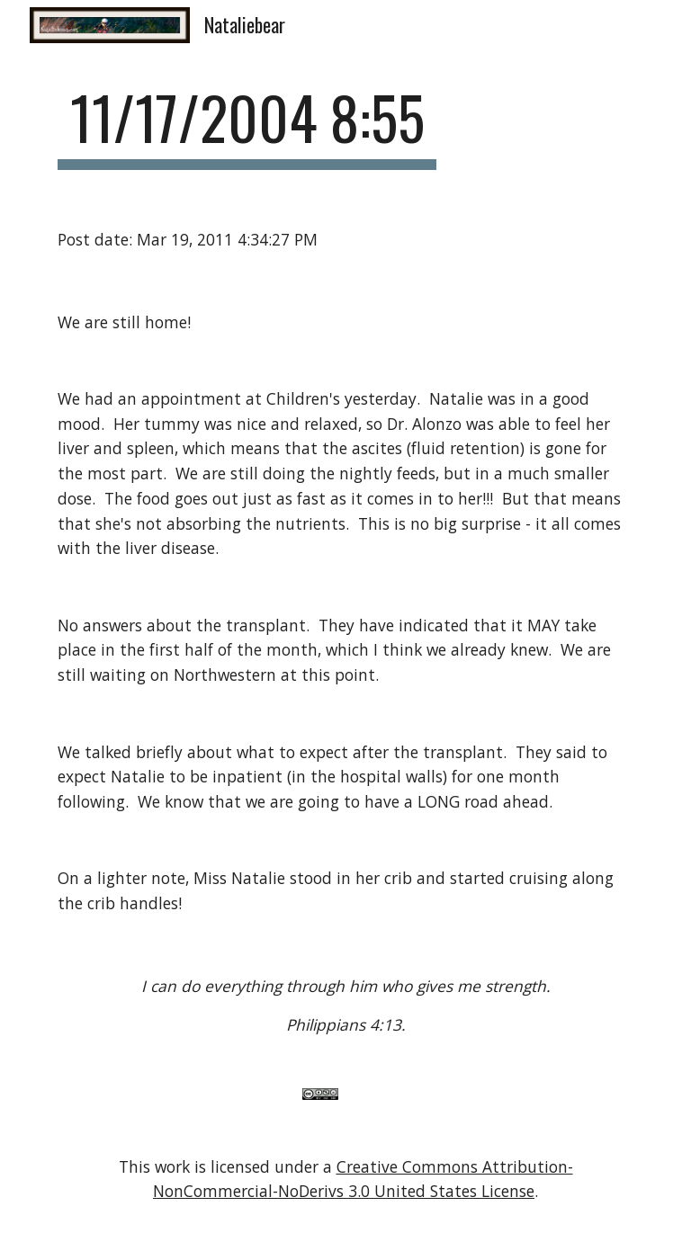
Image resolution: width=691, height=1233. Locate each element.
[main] (247, 126)
